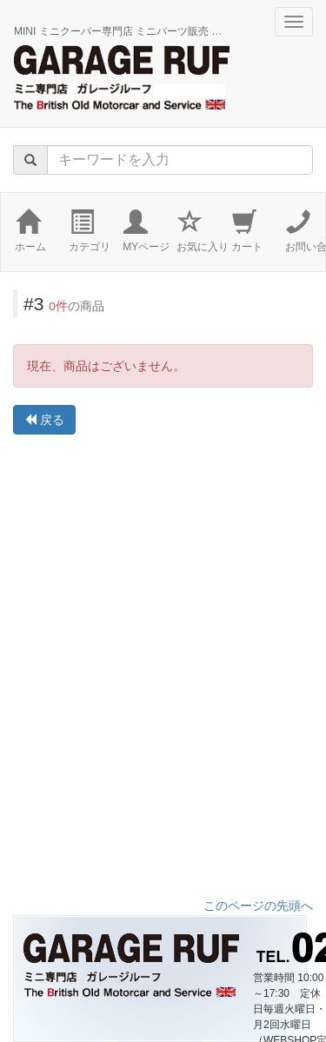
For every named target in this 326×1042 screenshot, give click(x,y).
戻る (44, 420)
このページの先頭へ (258, 906)
